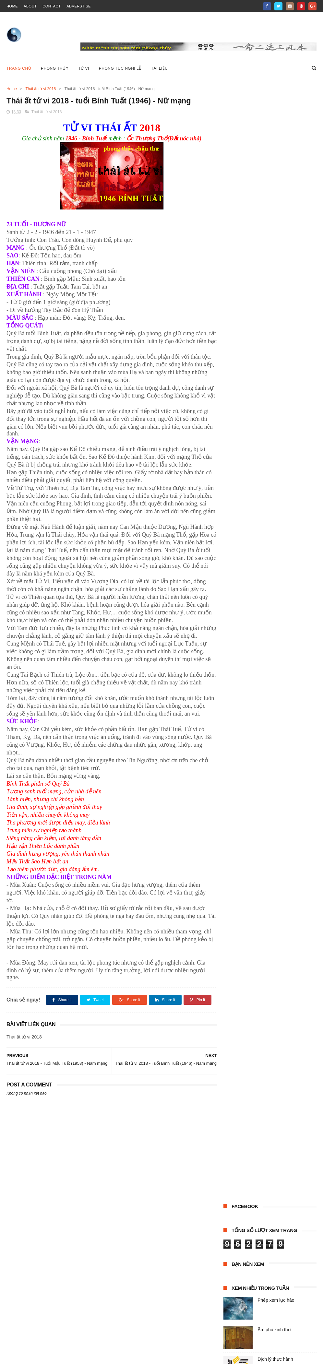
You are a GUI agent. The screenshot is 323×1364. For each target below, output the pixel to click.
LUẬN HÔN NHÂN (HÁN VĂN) (253, 304)
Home (11, 89)
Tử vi (83, 68)
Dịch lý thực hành (275, 244)
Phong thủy (299, 304)
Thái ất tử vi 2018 (40, 89)
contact (51, 6)
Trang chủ (18, 68)
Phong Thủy (54, 68)
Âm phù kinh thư (274, 214)
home (12, 6)
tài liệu (272, 316)
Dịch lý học (297, 293)
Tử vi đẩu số (294, 328)
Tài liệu (159, 68)
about (30, 6)
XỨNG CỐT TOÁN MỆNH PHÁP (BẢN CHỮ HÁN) (265, 342)
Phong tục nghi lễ (120, 68)
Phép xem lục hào (275, 185)
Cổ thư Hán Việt (266, 293)
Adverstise (78, 6)
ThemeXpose (43, 1356)
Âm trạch (235, 293)
